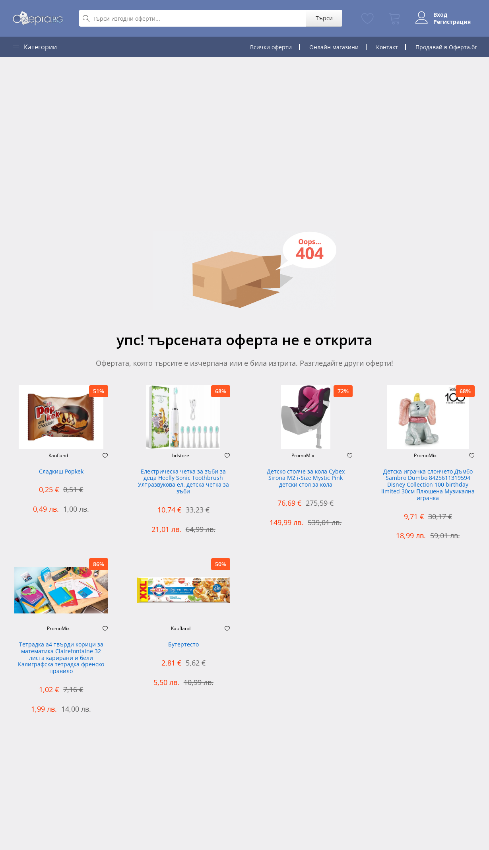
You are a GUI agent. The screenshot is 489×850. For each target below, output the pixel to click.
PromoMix (302, 455)
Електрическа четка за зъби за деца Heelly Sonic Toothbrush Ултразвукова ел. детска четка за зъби (183, 481)
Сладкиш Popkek (61, 471)
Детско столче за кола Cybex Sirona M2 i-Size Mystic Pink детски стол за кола (306, 478)
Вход (440, 14)
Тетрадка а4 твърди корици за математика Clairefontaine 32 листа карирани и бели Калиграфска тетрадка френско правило (61, 658)
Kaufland (58, 455)
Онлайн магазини (334, 47)
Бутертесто (183, 644)
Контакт (387, 47)
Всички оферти (271, 47)
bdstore (180, 455)
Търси (324, 18)
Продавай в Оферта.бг (446, 47)
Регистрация (452, 21)
